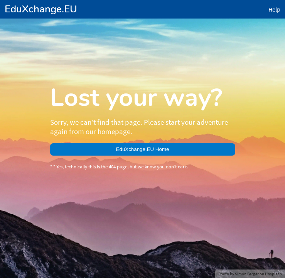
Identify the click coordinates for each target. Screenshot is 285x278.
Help (274, 9)
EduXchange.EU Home (142, 149)
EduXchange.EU (41, 9)
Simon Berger (247, 273)
